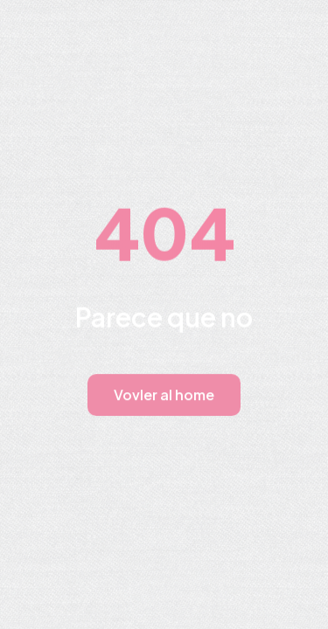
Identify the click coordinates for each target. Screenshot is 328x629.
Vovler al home (164, 394)
